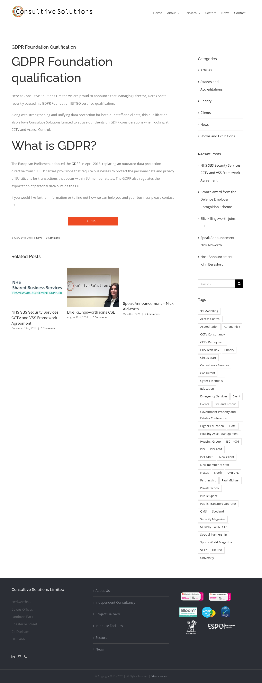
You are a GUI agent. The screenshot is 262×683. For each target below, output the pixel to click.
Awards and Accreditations (211, 85)
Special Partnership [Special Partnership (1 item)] (213, 534)
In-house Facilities (109, 626)
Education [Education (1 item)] (207, 388)
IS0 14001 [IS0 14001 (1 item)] (232, 441)
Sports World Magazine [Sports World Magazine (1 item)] (216, 542)
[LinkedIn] (13, 656)
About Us (103, 590)
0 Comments (53, 237)
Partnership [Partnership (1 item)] (208, 480)
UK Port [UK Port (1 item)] (217, 550)
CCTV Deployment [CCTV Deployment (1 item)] (212, 342)
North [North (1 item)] (218, 472)
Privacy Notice (159, 676)
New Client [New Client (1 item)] (226, 457)
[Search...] (216, 283)
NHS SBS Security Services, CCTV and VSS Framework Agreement (35, 317)
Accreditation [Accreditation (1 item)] (209, 327)
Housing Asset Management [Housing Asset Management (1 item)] (219, 434)
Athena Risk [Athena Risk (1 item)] (232, 327)
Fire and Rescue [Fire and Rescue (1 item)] (225, 404)
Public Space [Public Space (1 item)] (209, 496)
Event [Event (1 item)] (236, 396)
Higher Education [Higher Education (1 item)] (212, 426)
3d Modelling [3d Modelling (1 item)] (209, 311)
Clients (205, 112)
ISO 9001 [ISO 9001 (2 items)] (216, 449)
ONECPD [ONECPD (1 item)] (233, 472)
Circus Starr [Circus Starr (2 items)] (208, 358)
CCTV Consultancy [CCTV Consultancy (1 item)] (212, 334)
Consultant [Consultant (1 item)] (207, 373)
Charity (205, 101)
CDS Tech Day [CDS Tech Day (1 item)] (209, 350)
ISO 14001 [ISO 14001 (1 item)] (207, 457)
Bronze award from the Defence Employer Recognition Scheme (218, 199)
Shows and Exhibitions (217, 136)
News (39, 237)
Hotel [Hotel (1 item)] (232, 426)
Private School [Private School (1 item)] (209, 488)
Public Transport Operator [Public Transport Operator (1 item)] (218, 504)
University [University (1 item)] (207, 558)
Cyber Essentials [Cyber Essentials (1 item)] (211, 381)
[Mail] (19, 656)
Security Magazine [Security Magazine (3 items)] (212, 519)
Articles (206, 70)
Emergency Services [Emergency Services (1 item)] (213, 396)
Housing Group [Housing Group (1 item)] (210, 441)
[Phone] (25, 656)
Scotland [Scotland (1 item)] (218, 511)
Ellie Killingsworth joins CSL (91, 312)
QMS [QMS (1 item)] (203, 511)
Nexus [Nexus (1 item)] (204, 472)
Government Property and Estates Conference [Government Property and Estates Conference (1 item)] (218, 415)
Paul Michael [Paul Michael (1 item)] (230, 480)
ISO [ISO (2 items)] (202, 449)
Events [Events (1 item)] (204, 404)
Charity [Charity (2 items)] (229, 350)
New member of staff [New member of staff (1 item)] (214, 465)
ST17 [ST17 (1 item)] (203, 550)
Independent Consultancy (115, 602)
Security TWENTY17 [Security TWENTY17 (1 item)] (213, 527)
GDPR (76, 163)
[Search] (239, 283)
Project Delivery (108, 614)
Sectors (101, 637)
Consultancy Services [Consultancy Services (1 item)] (214, 365)
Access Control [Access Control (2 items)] (210, 319)
